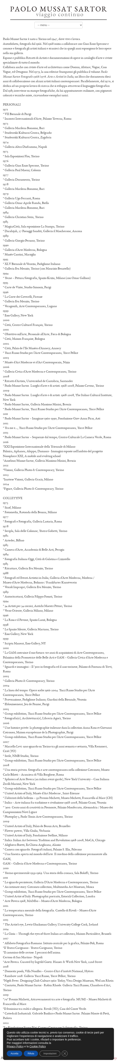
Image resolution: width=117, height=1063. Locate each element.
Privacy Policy (15, 1046)
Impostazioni (49, 1053)
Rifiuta (31, 1053)
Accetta (14, 1053)
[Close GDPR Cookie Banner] (65, 1053)
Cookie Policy (38, 1046)
